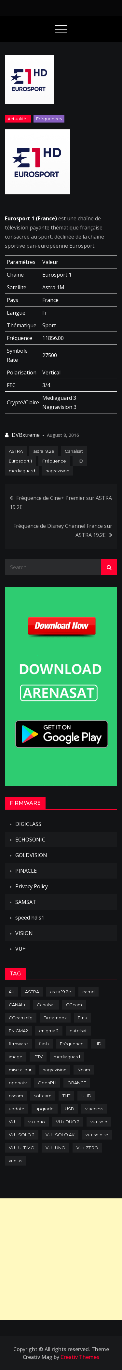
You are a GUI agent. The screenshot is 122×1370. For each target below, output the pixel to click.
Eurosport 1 (20, 460)
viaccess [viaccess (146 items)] (94, 1108)
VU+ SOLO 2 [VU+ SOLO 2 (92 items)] (21, 1134)
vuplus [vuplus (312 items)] (15, 1160)
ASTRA (16, 451)
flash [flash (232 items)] (44, 1043)
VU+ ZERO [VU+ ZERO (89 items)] (87, 1147)
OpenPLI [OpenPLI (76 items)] (47, 1082)
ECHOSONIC (30, 839)
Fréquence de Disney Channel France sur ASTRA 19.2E (62, 530)
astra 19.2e (43, 451)
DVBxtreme (26, 434)
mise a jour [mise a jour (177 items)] (20, 1069)
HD (79, 460)
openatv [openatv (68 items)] (18, 1082)
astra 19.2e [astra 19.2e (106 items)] (60, 991)
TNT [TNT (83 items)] (66, 1095)
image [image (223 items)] (15, 1056)
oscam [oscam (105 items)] (16, 1095)
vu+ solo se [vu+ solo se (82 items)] (97, 1134)
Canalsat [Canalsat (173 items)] (46, 1004)
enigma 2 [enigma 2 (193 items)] (49, 1030)
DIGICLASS (28, 824)
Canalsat (74, 451)
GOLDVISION (31, 855)
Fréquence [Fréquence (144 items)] (72, 1043)
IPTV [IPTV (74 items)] (38, 1056)
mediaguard (22, 470)
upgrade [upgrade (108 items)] (44, 1108)
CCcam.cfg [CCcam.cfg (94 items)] (21, 1017)
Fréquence (54, 460)
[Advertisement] (61, 1259)
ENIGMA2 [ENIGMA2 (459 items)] (18, 1030)
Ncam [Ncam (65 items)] (83, 1069)
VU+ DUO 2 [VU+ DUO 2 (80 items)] (67, 1121)
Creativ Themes (80, 1357)
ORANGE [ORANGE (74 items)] (76, 1082)
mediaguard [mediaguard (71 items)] (67, 1056)
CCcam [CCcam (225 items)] (74, 1004)
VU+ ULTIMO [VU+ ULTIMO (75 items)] (21, 1147)
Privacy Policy (31, 886)
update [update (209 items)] (16, 1108)
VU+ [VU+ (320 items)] (13, 1121)
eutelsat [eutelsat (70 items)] (78, 1030)
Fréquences (49, 118)
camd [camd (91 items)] (88, 991)
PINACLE (26, 870)
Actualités (17, 118)
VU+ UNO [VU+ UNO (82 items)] (55, 1147)
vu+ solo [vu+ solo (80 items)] (98, 1121)
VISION (24, 933)
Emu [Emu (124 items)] (82, 1017)
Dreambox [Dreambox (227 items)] (55, 1017)
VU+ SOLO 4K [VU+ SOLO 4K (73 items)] (60, 1134)
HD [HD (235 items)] (98, 1043)
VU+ (20, 948)
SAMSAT (25, 902)
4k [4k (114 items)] (11, 991)
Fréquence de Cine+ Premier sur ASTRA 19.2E (61, 502)
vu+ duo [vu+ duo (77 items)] (36, 1121)
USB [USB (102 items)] (69, 1108)
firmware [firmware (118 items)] (18, 1043)
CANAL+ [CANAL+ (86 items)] (17, 1004)
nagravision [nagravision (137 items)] (54, 1069)
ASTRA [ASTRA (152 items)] (32, 991)
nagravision (57, 470)
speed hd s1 (29, 917)
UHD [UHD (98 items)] (86, 1095)
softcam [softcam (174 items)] (42, 1095)
